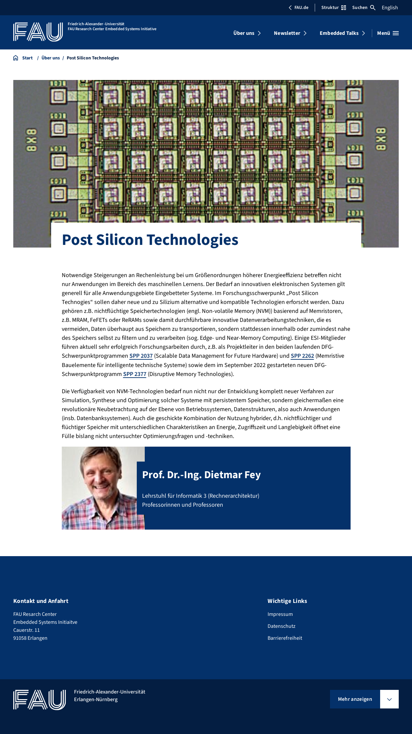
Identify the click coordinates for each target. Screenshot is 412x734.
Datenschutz (281, 625)
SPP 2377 (134, 374)
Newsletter (287, 33)
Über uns (243, 33)
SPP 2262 (302, 356)
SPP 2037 (141, 356)
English (390, 7)
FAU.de (298, 7)
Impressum (280, 614)
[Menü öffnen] (388, 33)
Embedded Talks (339, 33)
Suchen (363, 7)
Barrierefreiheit (285, 637)
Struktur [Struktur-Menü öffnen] (333, 7)
